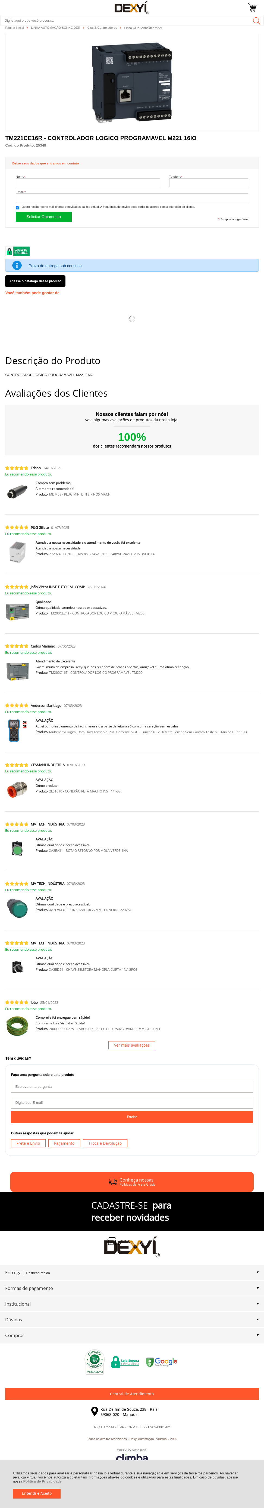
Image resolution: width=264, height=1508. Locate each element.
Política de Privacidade (42, 1481)
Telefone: (176, 176)
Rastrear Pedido (38, 1273)
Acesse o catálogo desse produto (35, 281)
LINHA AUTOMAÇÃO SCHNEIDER (56, 27)
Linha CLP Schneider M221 (143, 28)
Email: (21, 191)
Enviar (132, 1117)
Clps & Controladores (102, 27)
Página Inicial (15, 27)
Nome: (21, 176)
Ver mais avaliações (132, 1045)
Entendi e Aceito (37, 1493)
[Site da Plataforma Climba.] (132, 1457)
